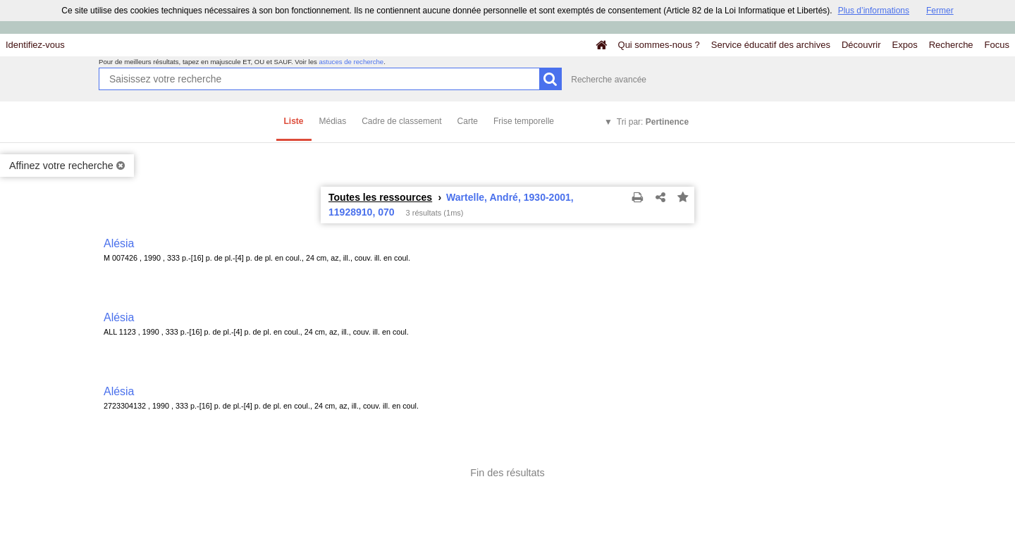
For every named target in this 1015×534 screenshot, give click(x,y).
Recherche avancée (608, 80)
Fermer (940, 10)
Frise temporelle (523, 121)
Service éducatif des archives (770, 44)
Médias (333, 121)
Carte (467, 121)
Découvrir (861, 44)
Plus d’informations (873, 10)
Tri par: (653, 122)
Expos (905, 44)
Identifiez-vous (35, 44)
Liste (294, 121)
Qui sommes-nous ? (659, 44)
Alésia (119, 243)
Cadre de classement (401, 121)
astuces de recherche (351, 62)
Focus (997, 44)
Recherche (951, 44)
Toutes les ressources (380, 197)
